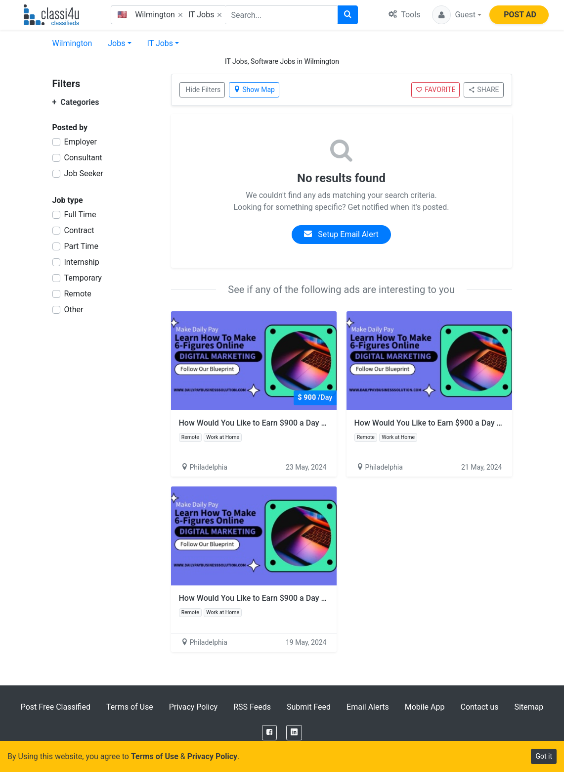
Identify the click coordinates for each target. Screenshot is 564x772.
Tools (404, 14)
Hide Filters (203, 90)
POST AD (520, 14)
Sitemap (528, 707)
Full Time (80, 214)
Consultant (83, 157)
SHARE (483, 90)
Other (74, 309)
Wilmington (72, 43)
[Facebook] (269, 732)
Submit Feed (309, 707)
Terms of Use (129, 707)
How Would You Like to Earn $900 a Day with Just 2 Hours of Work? (298, 423)
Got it (543, 756)
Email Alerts (368, 707)
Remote (77, 293)
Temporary (83, 278)
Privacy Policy (193, 707)
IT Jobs (160, 43)
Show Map (254, 90)
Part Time (81, 246)
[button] (456, 14)
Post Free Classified (55, 707)
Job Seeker (83, 173)
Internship (81, 262)
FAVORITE (435, 90)
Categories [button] (75, 102)
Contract (79, 230)
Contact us (479, 707)
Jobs (116, 43)
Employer (80, 141)
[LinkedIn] (294, 732)
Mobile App (425, 707)
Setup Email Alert (341, 234)
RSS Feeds (252, 707)
